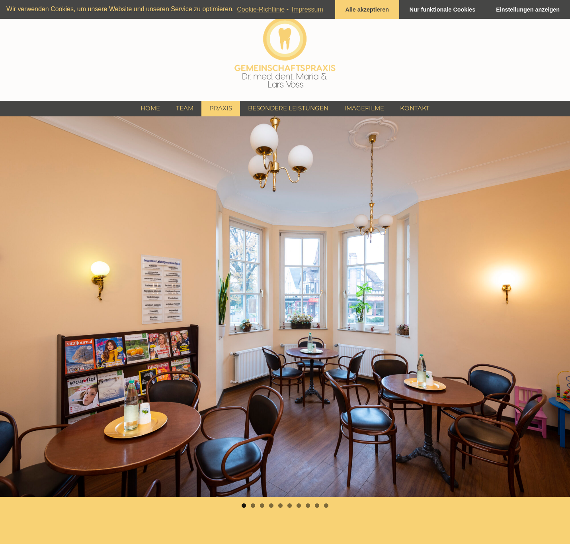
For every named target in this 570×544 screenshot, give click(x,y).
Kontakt (414, 108)
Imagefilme (364, 108)
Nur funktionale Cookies (443, 9)
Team (184, 108)
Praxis (220, 108)
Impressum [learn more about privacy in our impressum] (307, 9)
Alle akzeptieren (367, 9)
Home (150, 108)
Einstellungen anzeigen (528, 9)
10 (326, 505)
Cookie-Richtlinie (261, 9)
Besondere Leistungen (288, 108)
